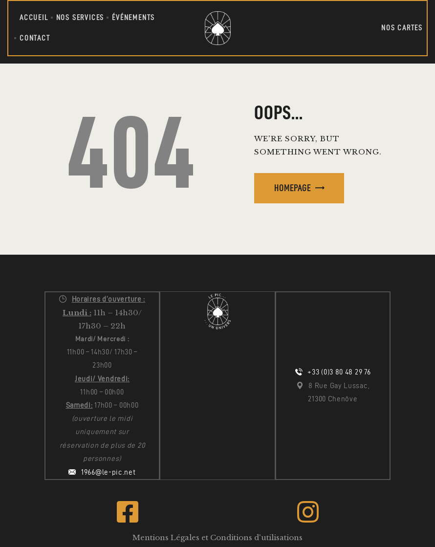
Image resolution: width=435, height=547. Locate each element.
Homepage (292, 188)
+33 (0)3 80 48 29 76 (338, 372)
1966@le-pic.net (108, 472)
